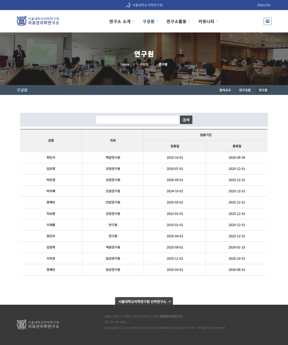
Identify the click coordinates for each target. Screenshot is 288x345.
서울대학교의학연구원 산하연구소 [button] (142, 301)
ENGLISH (263, 5)
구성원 (144, 64)
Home (125, 64)
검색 (186, 119)
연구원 (163, 64)
